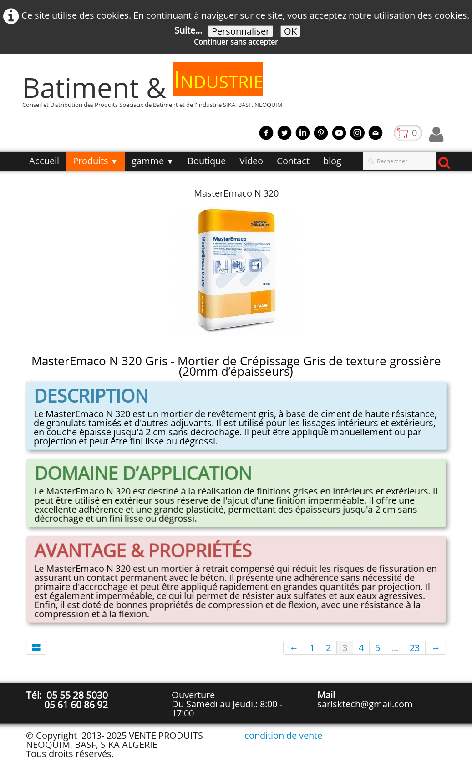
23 (415, 647)
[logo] (155, 92)
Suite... (188, 30)
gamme (153, 161)
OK (290, 31)
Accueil (44, 161)
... (394, 647)
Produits (95, 161)
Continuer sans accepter (236, 42)
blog (332, 161)
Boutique (207, 161)
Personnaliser (240, 31)
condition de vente (283, 735)
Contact (293, 161)
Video (251, 161)
